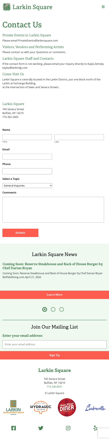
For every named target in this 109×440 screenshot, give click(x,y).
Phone (6, 164)
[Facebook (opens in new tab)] (13, 428)
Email (6, 149)
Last (57, 141)
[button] (103, 6)
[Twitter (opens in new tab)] (41, 428)
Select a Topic (11, 179)
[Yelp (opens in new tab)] (95, 428)
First (5, 141)
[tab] (44, 309)
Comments (9, 192)
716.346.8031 (54, 386)
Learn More (78, 294)
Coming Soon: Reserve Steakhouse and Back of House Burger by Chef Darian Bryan (53, 266)
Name (6, 130)
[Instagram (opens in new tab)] (68, 428)
